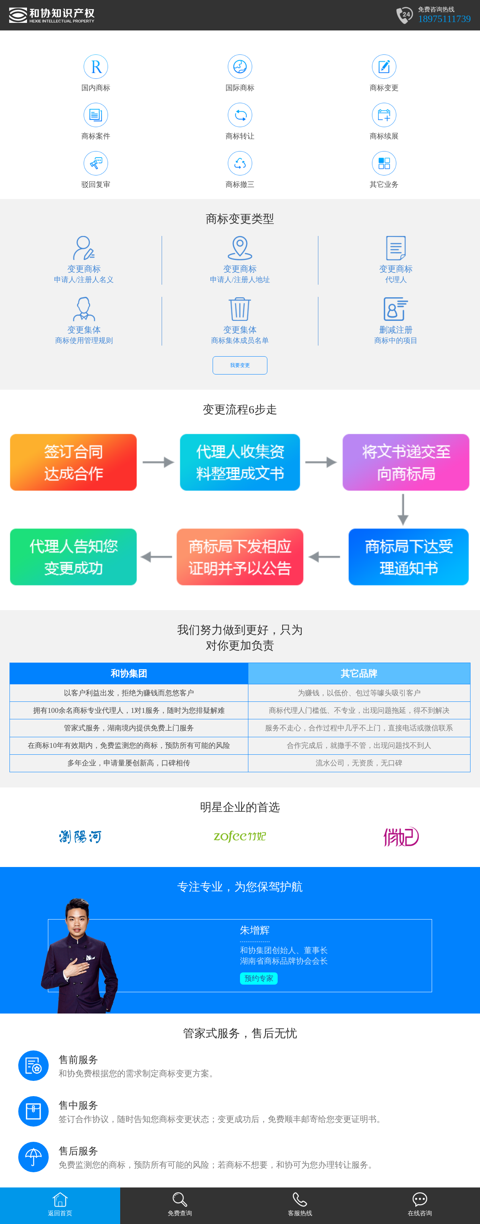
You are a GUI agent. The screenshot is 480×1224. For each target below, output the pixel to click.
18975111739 (444, 18)
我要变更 (240, 365)
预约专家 (259, 978)
